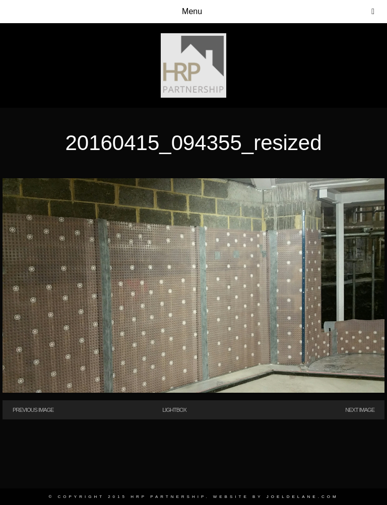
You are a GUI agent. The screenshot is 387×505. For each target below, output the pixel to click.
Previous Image (33, 410)
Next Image (359, 410)
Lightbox (174, 410)
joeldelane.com (303, 496)
